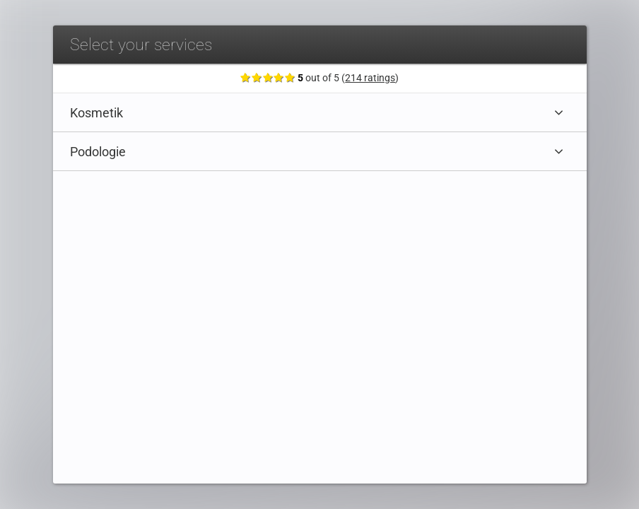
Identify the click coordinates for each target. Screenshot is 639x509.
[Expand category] (559, 112)
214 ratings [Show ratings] (371, 78)
